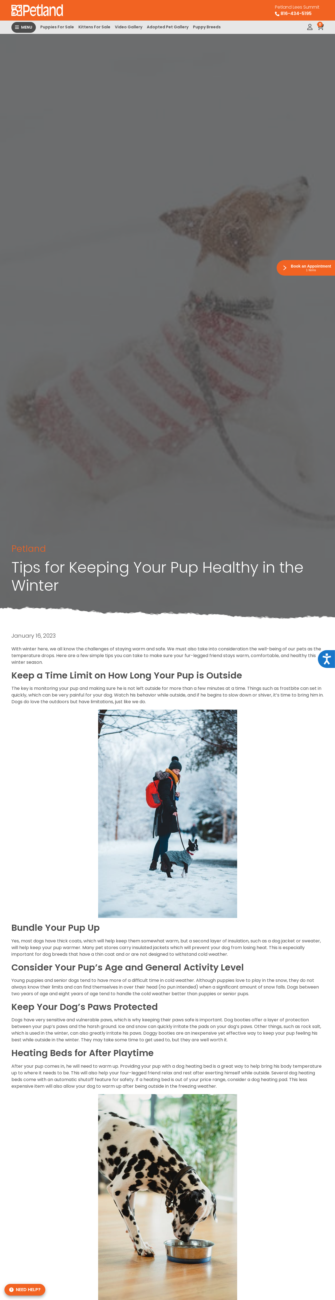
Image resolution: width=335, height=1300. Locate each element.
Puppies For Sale (57, 27)
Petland (28, 548)
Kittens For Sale (94, 27)
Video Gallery (128, 27)
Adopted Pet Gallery (167, 27)
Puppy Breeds (207, 27)
